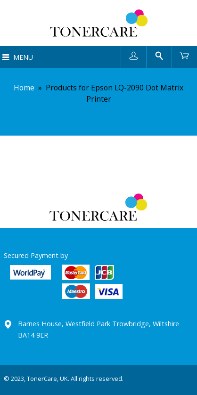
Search (159, 55)
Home (24, 87)
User (133, 55)
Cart (184, 55)
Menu (23, 57)
